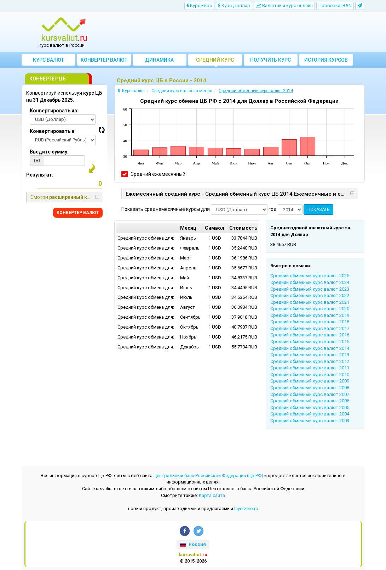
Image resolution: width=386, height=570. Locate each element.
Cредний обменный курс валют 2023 (309, 289)
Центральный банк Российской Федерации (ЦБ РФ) (208, 475)
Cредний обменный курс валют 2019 (309, 315)
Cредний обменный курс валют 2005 (309, 407)
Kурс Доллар (234, 5)
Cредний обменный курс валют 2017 (309, 328)
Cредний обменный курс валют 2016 (309, 334)
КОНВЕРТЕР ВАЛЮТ (78, 212)
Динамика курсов (159, 61)
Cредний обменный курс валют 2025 (309, 275)
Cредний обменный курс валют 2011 (309, 367)
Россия (193, 544)
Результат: (39, 175)
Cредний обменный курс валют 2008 (309, 387)
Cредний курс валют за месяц (215, 61)
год (273, 209)
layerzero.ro (246, 508)
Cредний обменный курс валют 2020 (309, 308)
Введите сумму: (49, 152)
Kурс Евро (199, 5)
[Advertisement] (236, 32)
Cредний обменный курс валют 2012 (309, 361)
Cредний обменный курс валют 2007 (309, 394)
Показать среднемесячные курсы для (165, 209)
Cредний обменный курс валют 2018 (309, 321)
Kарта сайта (212, 495)
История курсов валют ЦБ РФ (326, 61)
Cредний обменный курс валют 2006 (309, 400)
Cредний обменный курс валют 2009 (309, 381)
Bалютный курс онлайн (284, 5)
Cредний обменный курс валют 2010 (309, 374)
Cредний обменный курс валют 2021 (309, 302)
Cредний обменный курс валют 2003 (309, 420)
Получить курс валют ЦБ (270, 61)
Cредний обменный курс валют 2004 (309, 414)
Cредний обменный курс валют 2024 (309, 282)
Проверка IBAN (335, 5)
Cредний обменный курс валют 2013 (309, 354)
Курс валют (48, 60)
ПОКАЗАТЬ (318, 209)
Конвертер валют (104, 60)
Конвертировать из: (54, 110)
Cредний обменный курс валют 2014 (309, 348)
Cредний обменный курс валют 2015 (309, 341)
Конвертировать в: (53, 131)
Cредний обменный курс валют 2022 (309, 295)
